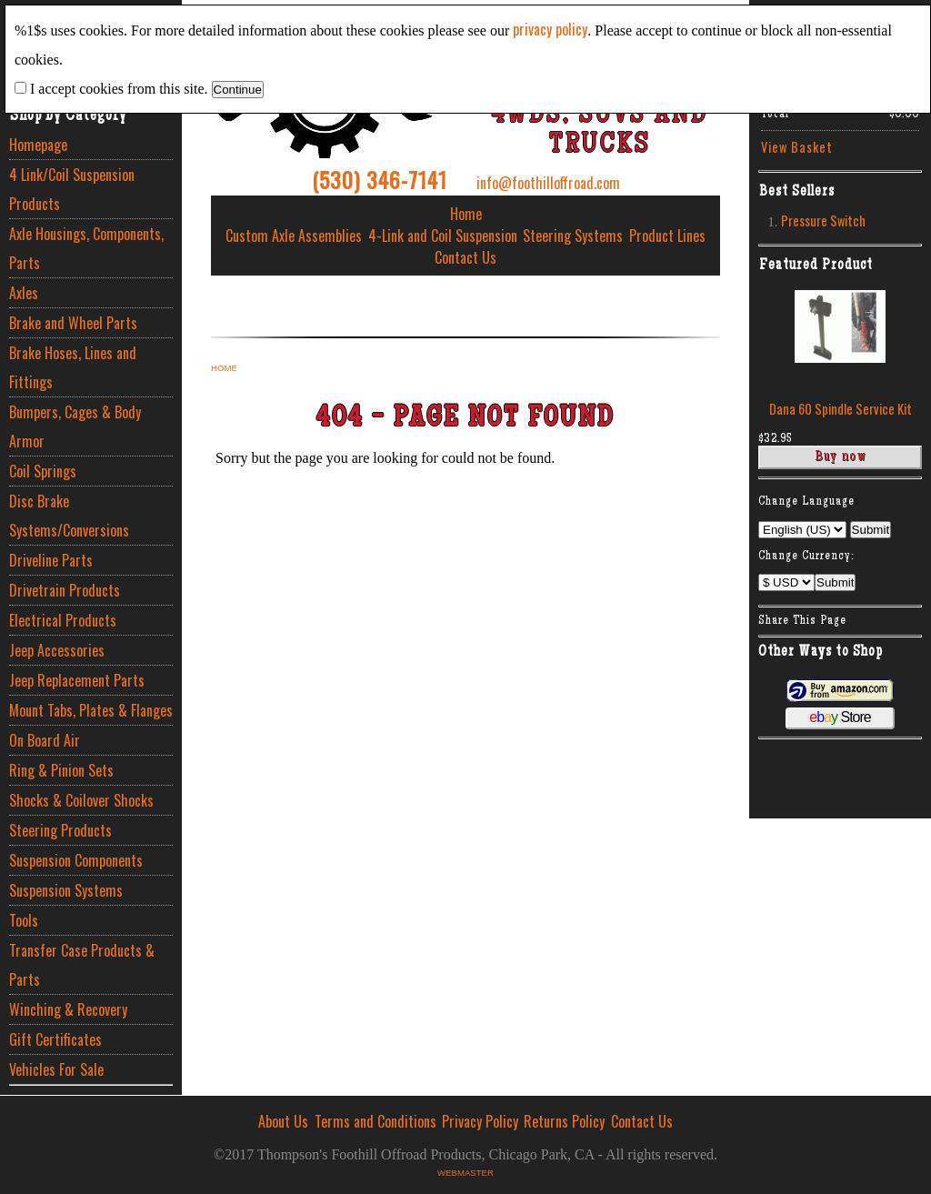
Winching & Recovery (68, 1009)
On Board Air (44, 740)
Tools (23, 920)
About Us (283, 1121)
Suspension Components (76, 860)
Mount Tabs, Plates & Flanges (91, 710)
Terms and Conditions (375, 1121)
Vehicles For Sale (56, 1069)
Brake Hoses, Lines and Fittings (72, 367)
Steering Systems (573, 235)
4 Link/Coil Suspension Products (72, 189)
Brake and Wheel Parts (73, 323)
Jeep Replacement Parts (77, 680)
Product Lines (667, 235)
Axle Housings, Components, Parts (86, 248)
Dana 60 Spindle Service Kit (840, 408)
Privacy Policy (480, 1121)
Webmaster (465, 1173)
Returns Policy (564, 1121)
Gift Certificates (55, 1039)
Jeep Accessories (57, 650)
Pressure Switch (823, 220)
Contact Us (465, 257)
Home (466, 214)
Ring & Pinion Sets (61, 770)
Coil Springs (42, 471)
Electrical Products (62, 620)
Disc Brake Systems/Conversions (69, 515)
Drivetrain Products (64, 590)
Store (839, 717)
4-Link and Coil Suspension (442, 235)
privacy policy (550, 29)
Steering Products (60, 830)
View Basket (797, 146)
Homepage (38, 145)
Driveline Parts (51, 560)
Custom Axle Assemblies (293, 235)
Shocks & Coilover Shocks (81, 800)
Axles (23, 293)
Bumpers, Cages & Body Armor (75, 426)
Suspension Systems (66, 890)
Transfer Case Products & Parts (82, 964)
